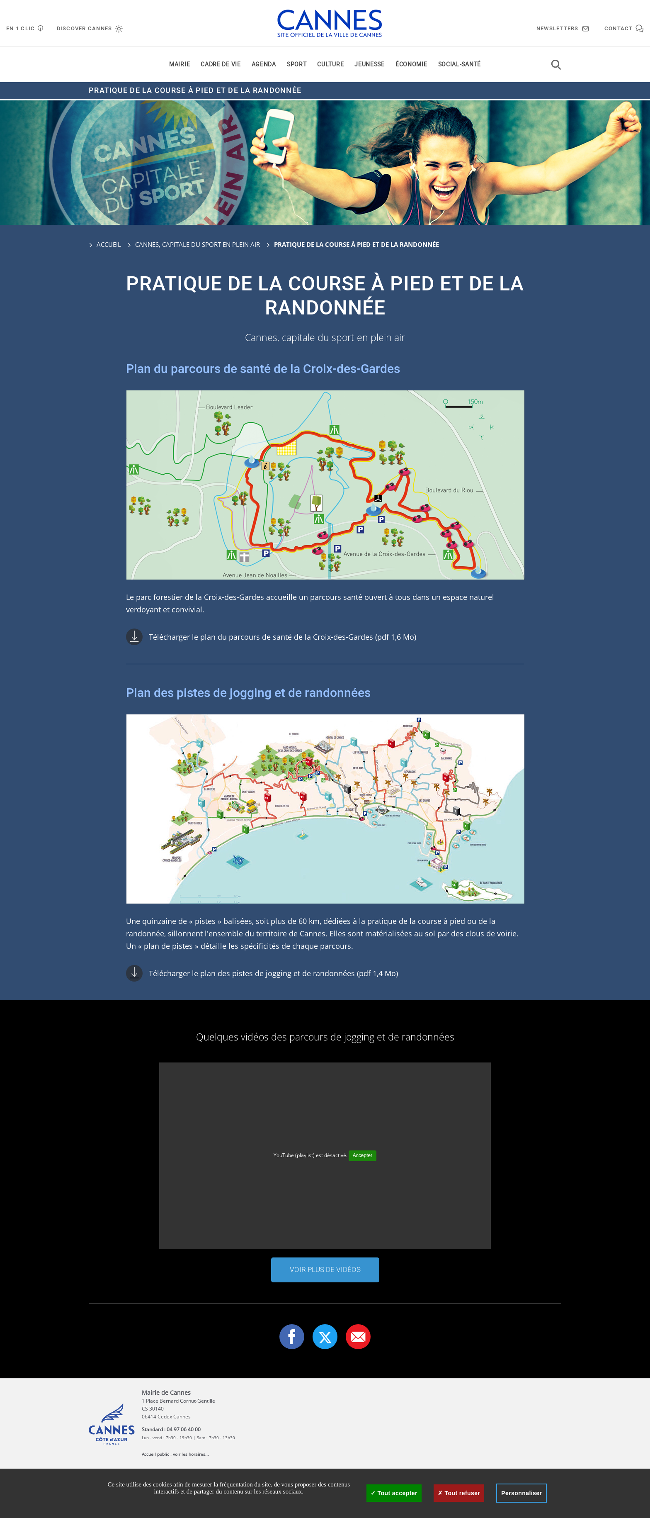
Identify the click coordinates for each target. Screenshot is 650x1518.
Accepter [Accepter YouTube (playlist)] (362, 1155)
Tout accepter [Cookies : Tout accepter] (394, 1493)
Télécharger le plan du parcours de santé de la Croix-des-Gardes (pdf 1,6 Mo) (282, 637)
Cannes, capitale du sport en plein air (197, 244)
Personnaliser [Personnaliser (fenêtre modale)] (521, 1493)
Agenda (264, 65)
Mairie (179, 65)
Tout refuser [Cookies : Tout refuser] (459, 1493)
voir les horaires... (191, 1454)
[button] (358, 1336)
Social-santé (459, 65)
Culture (330, 65)
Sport (297, 65)
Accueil (105, 244)
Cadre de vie (220, 65)
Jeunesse (369, 65)
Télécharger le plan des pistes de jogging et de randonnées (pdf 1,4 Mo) (273, 973)
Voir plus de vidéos (325, 1270)
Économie (411, 65)
